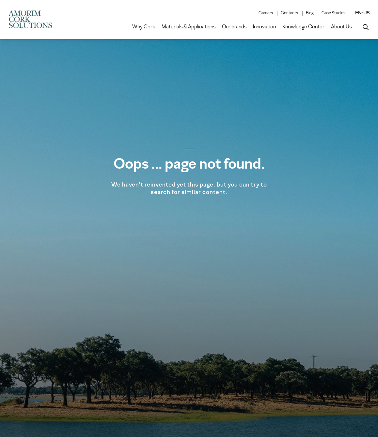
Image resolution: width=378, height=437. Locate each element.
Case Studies (333, 13)
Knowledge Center (303, 26)
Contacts (289, 13)
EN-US (362, 13)
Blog (310, 13)
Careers (266, 13)
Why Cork (143, 26)
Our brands (234, 26)
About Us (341, 26)
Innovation (264, 26)
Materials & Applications (188, 26)
